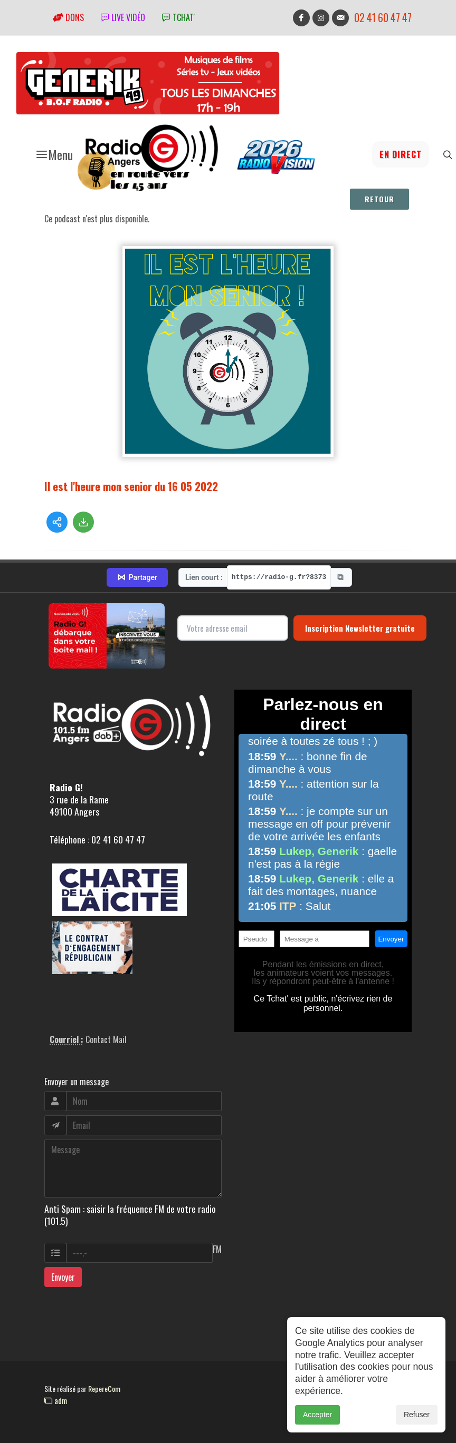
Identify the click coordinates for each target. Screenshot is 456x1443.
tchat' (178, 17)
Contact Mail (106, 1039)
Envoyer (63, 1277)
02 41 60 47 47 (383, 17)
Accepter (317, 1421)
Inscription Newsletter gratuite (360, 628)
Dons (68, 17)
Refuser (417, 1421)
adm (55, 1400)
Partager (137, 577)
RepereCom (104, 1388)
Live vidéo (123, 17)
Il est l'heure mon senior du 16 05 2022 (131, 486)
